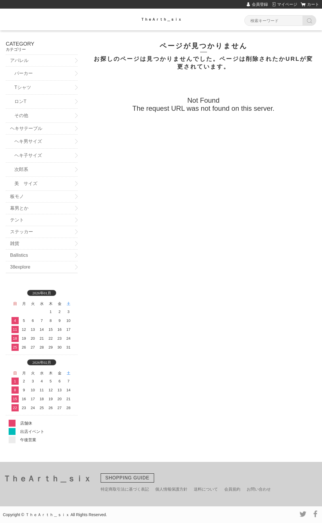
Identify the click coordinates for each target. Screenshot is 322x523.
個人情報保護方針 (171, 489)
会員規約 (232, 489)
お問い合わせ (259, 489)
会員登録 (260, 4)
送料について (206, 489)
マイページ (287, 4)
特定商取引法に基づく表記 (125, 489)
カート (313, 4)
